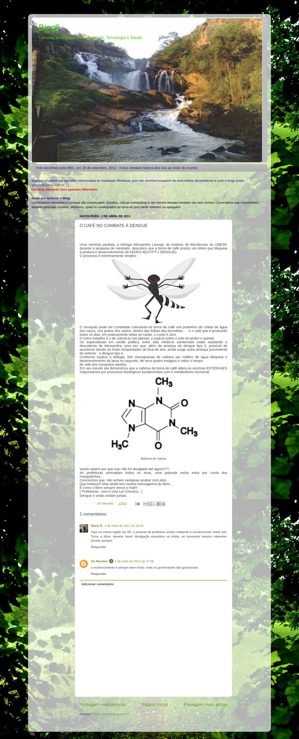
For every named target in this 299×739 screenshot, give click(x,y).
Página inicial (155, 704)
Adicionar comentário (97, 584)
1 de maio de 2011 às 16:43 (123, 525)
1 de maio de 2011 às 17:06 (134, 561)
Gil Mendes (99, 561)
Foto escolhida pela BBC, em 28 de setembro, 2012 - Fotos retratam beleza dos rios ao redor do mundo (116, 168)
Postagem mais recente (102, 704)
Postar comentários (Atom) (110, 714)
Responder (98, 547)
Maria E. (97, 525)
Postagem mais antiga (206, 704)
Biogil (49, 27)
